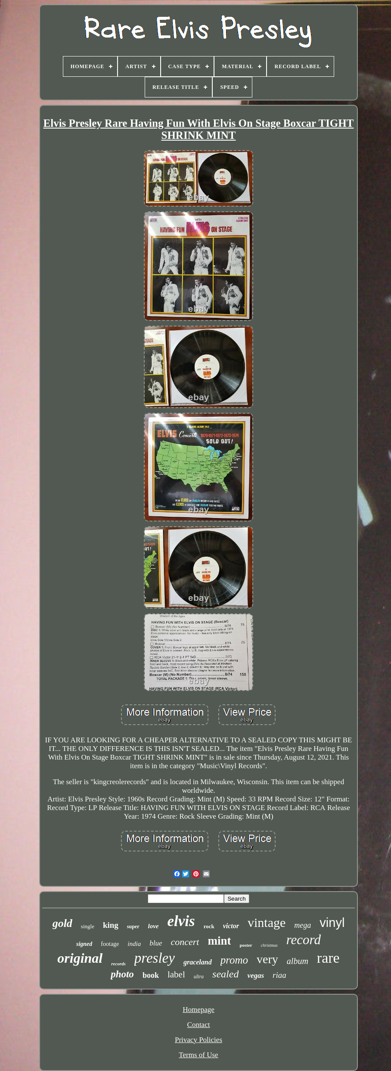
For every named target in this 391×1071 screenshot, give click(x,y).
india (134, 943)
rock (209, 926)
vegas (255, 975)
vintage (266, 922)
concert (185, 941)
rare (328, 958)
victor (231, 926)
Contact (198, 1025)
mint (219, 940)
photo (122, 974)
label (176, 974)
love (153, 926)
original (79, 958)
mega (302, 925)
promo (234, 960)
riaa (279, 975)
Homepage (198, 1009)
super (133, 926)
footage (110, 944)
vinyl (332, 923)
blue (155, 943)
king (110, 925)
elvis (181, 921)
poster (245, 945)
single (87, 926)
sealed (225, 974)
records (118, 963)
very (267, 959)
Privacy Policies (198, 1040)
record (303, 939)
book (151, 975)
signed (84, 944)
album (297, 961)
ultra (199, 977)
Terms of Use (198, 1055)
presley (154, 958)
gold (62, 923)
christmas (269, 945)
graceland (197, 962)
